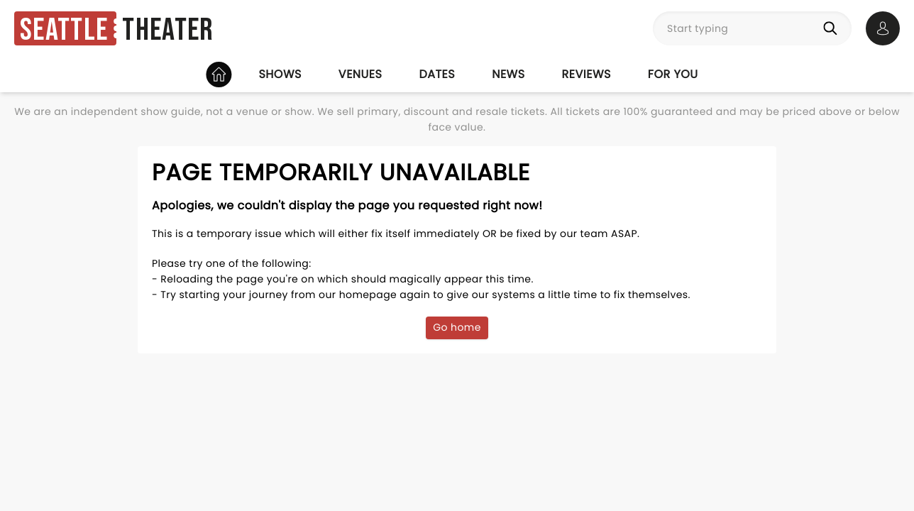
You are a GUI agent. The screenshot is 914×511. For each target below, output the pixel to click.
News (508, 74)
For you (673, 74)
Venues (360, 74)
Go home (457, 327)
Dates (437, 74)
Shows (279, 74)
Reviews (586, 74)
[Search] (833, 28)
